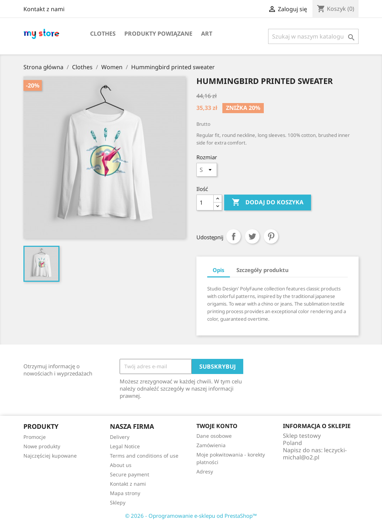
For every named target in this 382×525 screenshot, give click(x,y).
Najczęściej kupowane (50, 455)
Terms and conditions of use (144, 455)
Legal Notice (125, 446)
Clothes (103, 33)
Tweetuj (252, 236)
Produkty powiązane (158, 33)
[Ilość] (205, 202)
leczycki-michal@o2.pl (315, 453)
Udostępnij (233, 236)
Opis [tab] (219, 269)
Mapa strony (125, 493)
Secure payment (129, 474)
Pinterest (271, 236)
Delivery (119, 436)
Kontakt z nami (44, 9)
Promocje (34, 436)
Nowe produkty (41, 446)
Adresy (204, 471)
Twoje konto (216, 426)
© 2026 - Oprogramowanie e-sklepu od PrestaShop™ (191, 515)
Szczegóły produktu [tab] (262, 269)
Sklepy (117, 502)
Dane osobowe (214, 435)
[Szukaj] (313, 36)
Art (206, 33)
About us (121, 465)
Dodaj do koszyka (267, 202)
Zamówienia (211, 445)
